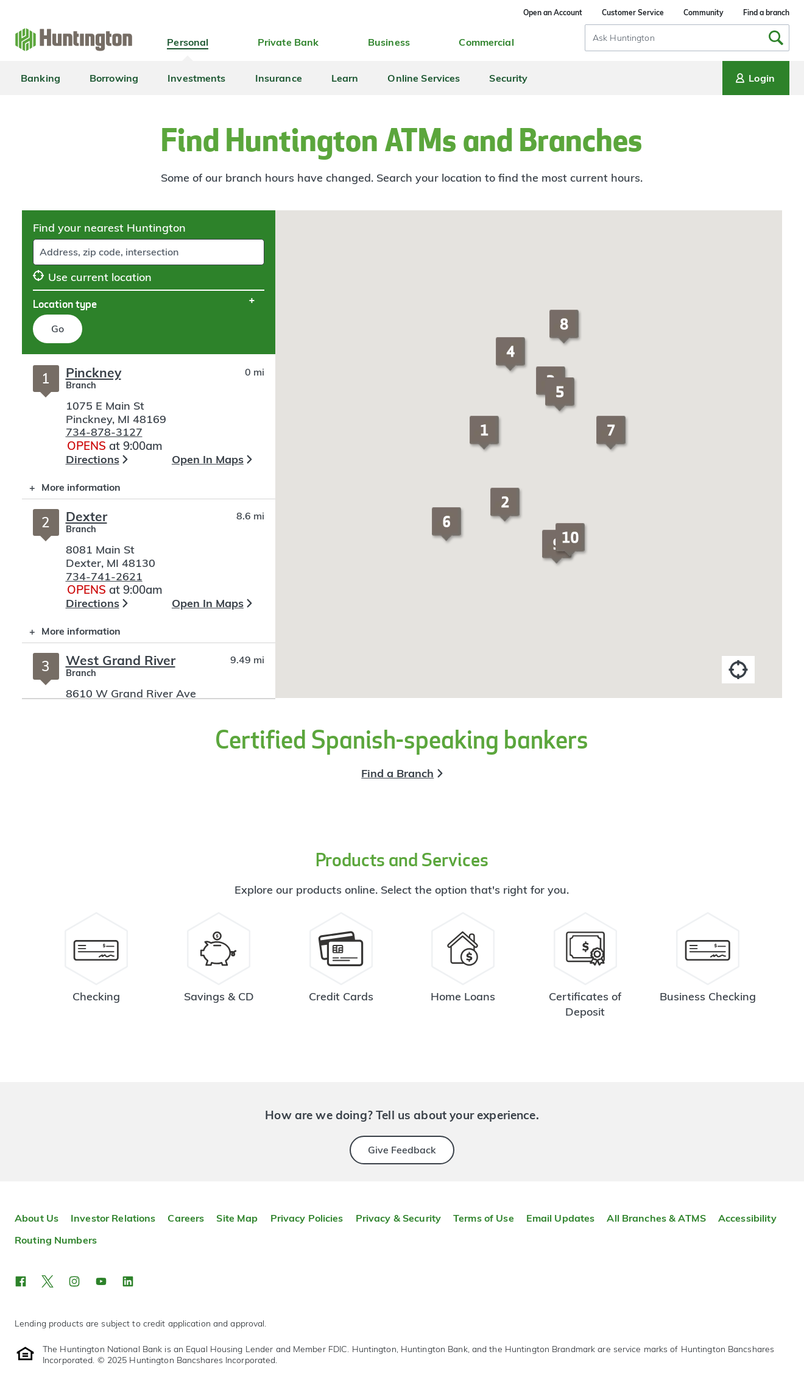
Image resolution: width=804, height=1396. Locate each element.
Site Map (237, 1218)
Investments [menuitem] (196, 78)
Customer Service (633, 12)
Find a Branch (397, 773)
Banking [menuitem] (40, 78)
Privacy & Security (398, 1218)
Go (57, 328)
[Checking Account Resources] (96, 970)
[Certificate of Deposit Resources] (585, 970)
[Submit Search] (776, 37)
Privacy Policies (307, 1218)
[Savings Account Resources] (219, 970)
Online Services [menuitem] (423, 78)
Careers (186, 1218)
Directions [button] (92, 459)
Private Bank (288, 42)
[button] (486, 438)
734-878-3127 (104, 432)
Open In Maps (208, 459)
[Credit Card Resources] (341, 970)
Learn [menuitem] (345, 78)
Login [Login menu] (754, 78)
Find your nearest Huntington (109, 227)
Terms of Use (483, 1218)
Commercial (486, 42)
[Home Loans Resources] (463, 970)
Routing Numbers (56, 1240)
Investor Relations (113, 1218)
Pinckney (93, 372)
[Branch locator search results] (148, 526)
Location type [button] (65, 303)
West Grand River (120, 660)
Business (389, 42)
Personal (187, 42)
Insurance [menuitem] (278, 78)
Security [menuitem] (508, 78)
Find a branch (766, 12)
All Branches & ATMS (656, 1218)
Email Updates (560, 1218)
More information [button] (71, 490)
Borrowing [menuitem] (114, 78)
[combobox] (687, 37)
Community (703, 12)
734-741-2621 (104, 576)
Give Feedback (402, 1150)
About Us (36, 1218)
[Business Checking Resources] (707, 970)
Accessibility (747, 1218)
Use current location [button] (92, 277)
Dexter (86, 516)
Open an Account (552, 12)
